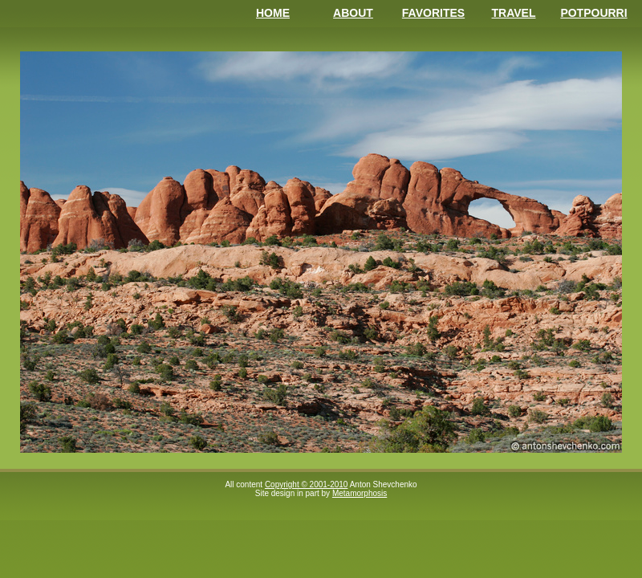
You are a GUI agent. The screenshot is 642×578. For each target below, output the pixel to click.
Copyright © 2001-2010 (306, 484)
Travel (514, 12)
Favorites (433, 12)
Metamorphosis (359, 493)
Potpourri (593, 12)
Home (273, 12)
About (353, 12)
